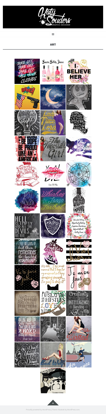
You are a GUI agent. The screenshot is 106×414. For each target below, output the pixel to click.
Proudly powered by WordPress (38, 409)
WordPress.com (73, 409)
